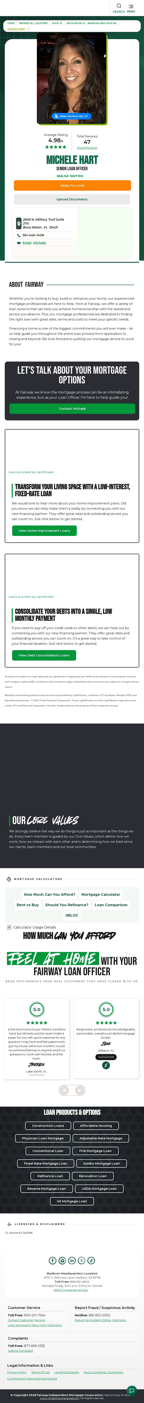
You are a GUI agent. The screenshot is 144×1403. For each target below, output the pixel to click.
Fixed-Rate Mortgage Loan (45, 1163)
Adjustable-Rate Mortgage (101, 1138)
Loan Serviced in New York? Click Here (35, 1325)
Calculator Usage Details (34, 927)
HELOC (72, 915)
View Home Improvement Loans (44, 531)
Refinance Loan (50, 1176)
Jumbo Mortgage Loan (101, 1163)
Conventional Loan (48, 1151)
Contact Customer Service (26, 1320)
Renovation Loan (93, 1176)
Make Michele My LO (73, 116)
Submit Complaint (20, 1350)
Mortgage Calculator (101, 894)
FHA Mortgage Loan (95, 1151)
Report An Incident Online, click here (100, 1320)
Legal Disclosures (66, 1372)
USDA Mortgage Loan (99, 1189)
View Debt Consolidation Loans (44, 655)
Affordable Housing (96, 1126)
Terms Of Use (40, 1372)
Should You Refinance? (66, 905)
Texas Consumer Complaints (103, 1372)
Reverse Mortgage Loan (46, 1189)
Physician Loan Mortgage (43, 1138)
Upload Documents (72, 199)
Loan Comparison (111, 905)
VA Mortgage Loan (72, 1201)
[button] (131, 7)
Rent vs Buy (28, 905)
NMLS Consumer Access (71, 1290)
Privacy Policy (17, 1372)
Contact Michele (72, 409)
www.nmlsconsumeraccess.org (59, 1398)
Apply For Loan (72, 185)
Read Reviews (87, 147)
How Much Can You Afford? (49, 894)
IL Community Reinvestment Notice (32, 1378)
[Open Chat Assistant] (132, 1391)
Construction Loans (48, 1126)
